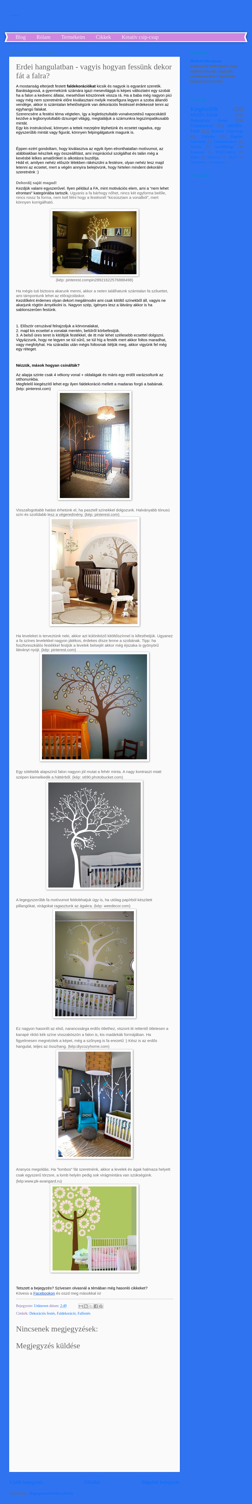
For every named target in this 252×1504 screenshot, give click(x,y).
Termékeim (73, 37)
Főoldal (92, 1482)
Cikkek (103, 37)
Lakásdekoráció (225, 142)
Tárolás (195, 147)
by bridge (13, 15)
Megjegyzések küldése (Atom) (51, 1493)
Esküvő (232, 157)
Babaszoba (214, 157)
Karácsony (197, 152)
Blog (20, 37)
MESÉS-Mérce (225, 152)
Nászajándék (197, 162)
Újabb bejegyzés (26, 1482)
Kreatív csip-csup (140, 37)
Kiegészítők (204, 109)
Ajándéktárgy (224, 147)
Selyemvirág (217, 162)
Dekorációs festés (42, 1313)
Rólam (43, 37)
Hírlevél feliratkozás (206, 61)
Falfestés (84, 1313)
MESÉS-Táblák (204, 114)
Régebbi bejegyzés (161, 1482)
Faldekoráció (66, 1313)
